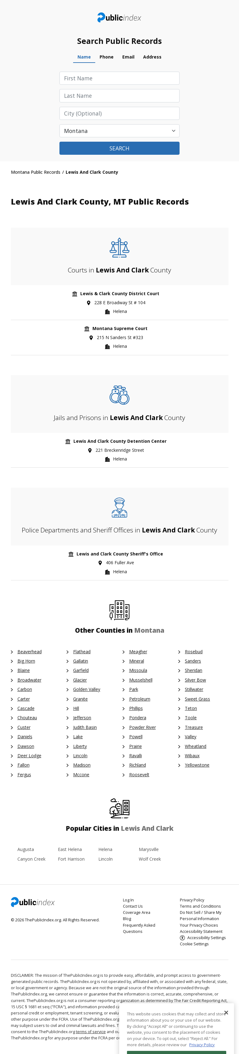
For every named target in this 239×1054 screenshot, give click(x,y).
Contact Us (133, 906)
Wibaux (192, 756)
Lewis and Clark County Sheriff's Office (120, 554)
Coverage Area (136, 912)
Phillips (136, 708)
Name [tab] (84, 57)
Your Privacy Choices (199, 925)
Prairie (135, 746)
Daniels (24, 737)
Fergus (24, 775)
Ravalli (135, 756)
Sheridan (193, 670)
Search (119, 148)
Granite (80, 699)
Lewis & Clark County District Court (119, 293)
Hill (76, 708)
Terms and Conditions (200, 906)
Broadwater (29, 680)
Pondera (137, 718)
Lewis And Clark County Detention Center (119, 441)
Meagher (138, 652)
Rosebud (194, 652)
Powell (136, 737)
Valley (190, 737)
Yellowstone (197, 765)
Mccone (81, 775)
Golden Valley (86, 689)
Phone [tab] (107, 57)
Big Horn (26, 661)
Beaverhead (29, 652)
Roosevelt (139, 775)
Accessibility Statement (201, 931)
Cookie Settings (194, 944)
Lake (78, 737)
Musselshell (140, 680)
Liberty (80, 746)
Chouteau (27, 718)
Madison (82, 765)
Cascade (26, 708)
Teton (191, 708)
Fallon (23, 765)
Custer (23, 727)
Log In (128, 900)
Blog (127, 918)
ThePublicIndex (119, 17)
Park (133, 689)
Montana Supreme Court (120, 328)
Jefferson (82, 718)
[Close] (226, 1028)
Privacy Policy (192, 900)
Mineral (136, 661)
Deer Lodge (29, 756)
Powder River (142, 727)
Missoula (138, 670)
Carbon (24, 689)
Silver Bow (195, 680)
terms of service (91, 1031)
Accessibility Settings (206, 937)
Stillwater (194, 689)
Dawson (25, 746)
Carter (23, 699)
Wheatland (195, 746)
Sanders (193, 661)
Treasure (194, 727)
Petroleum (139, 699)
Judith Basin (85, 727)
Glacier (80, 680)
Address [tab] (152, 57)
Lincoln (80, 756)
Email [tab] (128, 57)
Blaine (23, 670)
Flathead (82, 652)
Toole (191, 718)
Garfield (81, 670)
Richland (137, 765)
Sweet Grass (197, 699)
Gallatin (80, 661)
